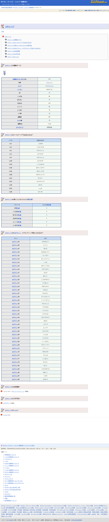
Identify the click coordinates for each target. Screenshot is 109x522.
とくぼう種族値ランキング (12, 470)
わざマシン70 (15, 348)
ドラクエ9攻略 (12, 512)
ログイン (105, 10)
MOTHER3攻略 (38, 512)
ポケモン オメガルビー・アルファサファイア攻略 (53, 505)
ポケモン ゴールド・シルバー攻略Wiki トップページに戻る (18, 445)
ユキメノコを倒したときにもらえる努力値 (19, 45)
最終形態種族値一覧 (10, 496)
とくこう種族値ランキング (12, 465)
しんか (16, 410)
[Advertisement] (54, 16)
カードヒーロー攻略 (36, 514)
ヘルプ (77, 10)
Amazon (94, 514)
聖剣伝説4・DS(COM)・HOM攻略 (32, 510)
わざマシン (17, 233)
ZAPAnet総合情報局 (6, 7)
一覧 (65, 10)
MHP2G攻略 (70, 512)
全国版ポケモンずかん (19, 79)
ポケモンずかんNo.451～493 (12, 487)
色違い (6, 498)
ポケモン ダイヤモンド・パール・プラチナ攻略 (80, 505)
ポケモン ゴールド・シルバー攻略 (10, 505)
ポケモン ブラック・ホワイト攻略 (30, 505)
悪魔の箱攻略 (95, 512)
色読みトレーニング (57, 514)
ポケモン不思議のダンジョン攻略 (25, 507)
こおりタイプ (8, 459)
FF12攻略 (19, 512)
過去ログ (99, 10)
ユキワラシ (6, 403)
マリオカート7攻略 (60, 512)
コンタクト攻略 (25, 514)
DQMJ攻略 (45, 510)
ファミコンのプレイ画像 (83, 514)
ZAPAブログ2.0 (47, 514)
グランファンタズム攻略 (94, 507)
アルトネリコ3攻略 (81, 507)
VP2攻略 (19, 510)
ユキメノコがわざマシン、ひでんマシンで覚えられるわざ (24, 48)
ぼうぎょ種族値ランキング (12, 472)
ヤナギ (6, 491)
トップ (61, 10)
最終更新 (70, 10)
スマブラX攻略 (12, 510)
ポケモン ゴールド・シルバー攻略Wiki (14, 2)
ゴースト (51, 86)
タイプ (19, 86)
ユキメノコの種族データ (14, 39)
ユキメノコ (9, 26)
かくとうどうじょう (18, 391)
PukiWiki (11, 520)
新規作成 (90, 10)
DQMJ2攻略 (52, 510)
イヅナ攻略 (17, 514)
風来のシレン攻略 (28, 512)
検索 (74, 10)
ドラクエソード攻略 (80, 510)
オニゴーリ (8, 476)
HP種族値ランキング (10, 454)
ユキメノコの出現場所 (13, 51)
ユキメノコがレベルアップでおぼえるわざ (19, 42)
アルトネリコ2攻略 (70, 507)
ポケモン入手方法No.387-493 (13, 489)
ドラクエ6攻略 (91, 510)
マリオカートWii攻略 (48, 512)
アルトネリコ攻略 (59, 507)
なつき (19, 120)
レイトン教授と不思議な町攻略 (82, 512)
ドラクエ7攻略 (100, 510)
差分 (95, 10)
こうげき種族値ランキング (12, 457)
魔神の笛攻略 (9, 514)
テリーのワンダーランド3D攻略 (65, 510)
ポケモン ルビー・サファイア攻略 (44, 507)
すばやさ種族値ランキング (12, 463)
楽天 (98, 514)
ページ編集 (84, 10)
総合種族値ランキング (11, 500)
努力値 (30, 199)
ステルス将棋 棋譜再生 (70, 514)
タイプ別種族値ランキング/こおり (14, 481)
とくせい (19, 89)
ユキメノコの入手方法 (13, 54)
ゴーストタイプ (9, 478)
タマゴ (18, 127)
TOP (2, 31)
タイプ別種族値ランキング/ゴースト (14, 483)
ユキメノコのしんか (13, 57)
